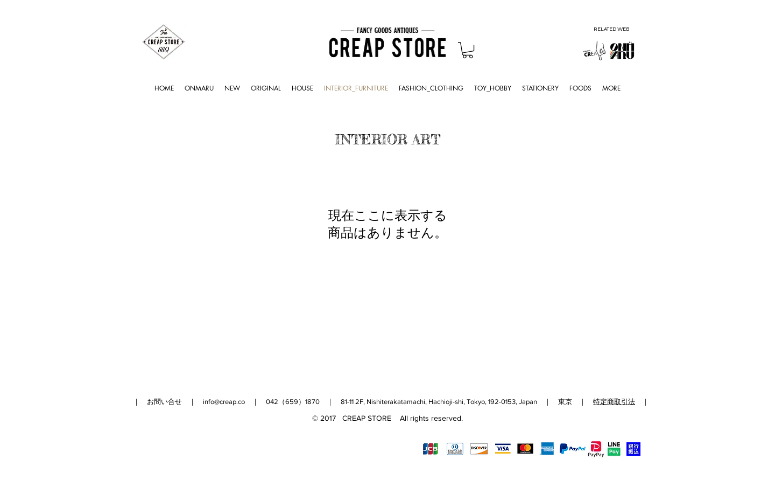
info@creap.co (224, 402)
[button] (467, 50)
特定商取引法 (614, 402)
